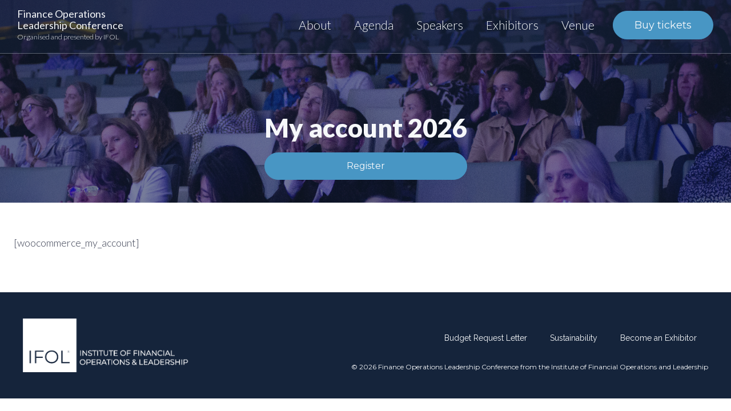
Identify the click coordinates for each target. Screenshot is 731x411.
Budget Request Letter (485, 337)
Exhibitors (512, 25)
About (315, 25)
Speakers (439, 25)
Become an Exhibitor (658, 337)
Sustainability (573, 337)
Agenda (373, 25)
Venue (578, 25)
